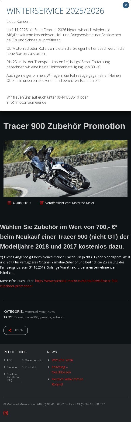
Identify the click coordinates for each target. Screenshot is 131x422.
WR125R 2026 (62, 360)
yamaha (45, 317)
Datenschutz (34, 360)
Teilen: (16, 330)
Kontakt (30, 367)
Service (12, 367)
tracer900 (31, 317)
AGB (10, 360)
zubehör (59, 317)
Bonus (19, 317)
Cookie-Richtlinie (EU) (13, 377)
